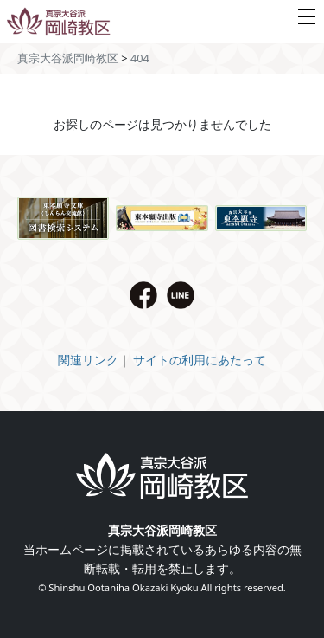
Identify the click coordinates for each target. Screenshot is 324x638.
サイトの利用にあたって (199, 359)
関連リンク (88, 359)
